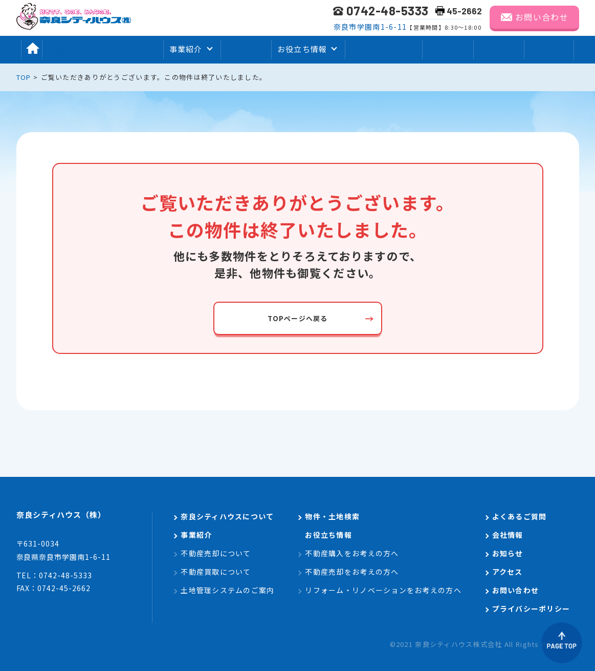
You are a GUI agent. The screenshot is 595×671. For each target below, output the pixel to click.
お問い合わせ (541, 17)
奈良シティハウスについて (101, 49)
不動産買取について (216, 572)
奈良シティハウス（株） (76, 517)
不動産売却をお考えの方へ (352, 572)
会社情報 (452, 49)
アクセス (560, 49)
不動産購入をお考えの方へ (352, 553)
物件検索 (246, 49)
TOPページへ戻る (298, 318)
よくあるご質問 (386, 49)
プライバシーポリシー (531, 608)
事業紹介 (196, 535)
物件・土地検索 (332, 516)
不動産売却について (216, 553)
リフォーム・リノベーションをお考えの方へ (383, 590)
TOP (23, 77)
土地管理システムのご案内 (227, 590)
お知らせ (506, 49)
